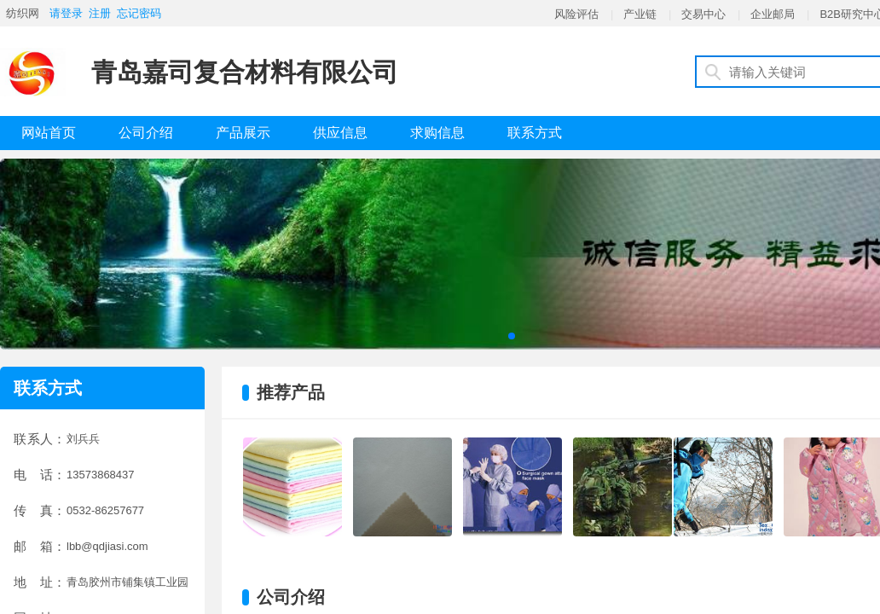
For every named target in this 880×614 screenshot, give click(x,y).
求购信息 (437, 132)
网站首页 (48, 132)
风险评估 (576, 14)
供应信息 (340, 132)
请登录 (66, 13)
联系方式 (534, 132)
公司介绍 (146, 132)
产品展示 (243, 132)
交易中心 (703, 14)
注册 (100, 13)
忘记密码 (139, 13)
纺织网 (22, 13)
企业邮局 (772, 14)
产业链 (640, 14)
